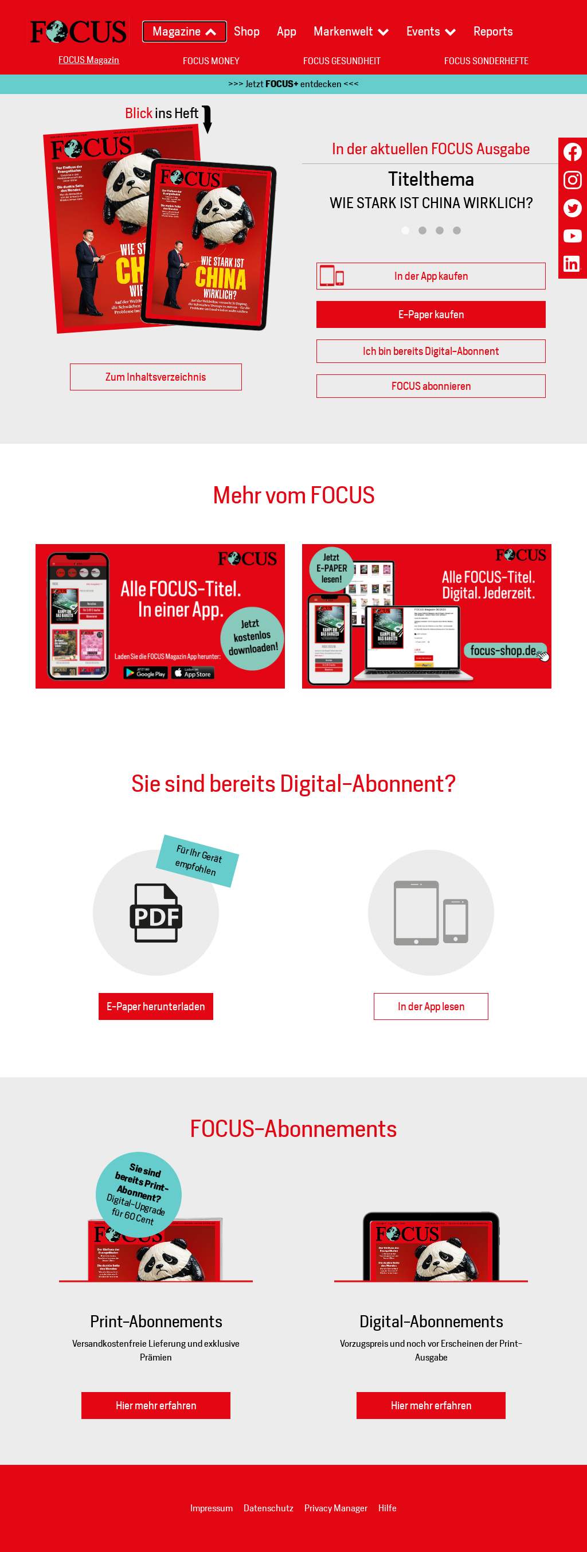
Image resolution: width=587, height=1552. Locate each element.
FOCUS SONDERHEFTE (486, 61)
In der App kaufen (431, 276)
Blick (162, 113)
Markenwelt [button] (343, 31)
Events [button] (423, 31)
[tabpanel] (431, 193)
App (286, 31)
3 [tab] (439, 231)
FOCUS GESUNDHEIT (342, 61)
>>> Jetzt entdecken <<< (293, 84)
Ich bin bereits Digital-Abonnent (431, 351)
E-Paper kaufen (431, 314)
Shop (247, 31)
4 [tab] (457, 231)
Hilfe (387, 1508)
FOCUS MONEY (211, 61)
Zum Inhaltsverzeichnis (155, 377)
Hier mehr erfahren (156, 1405)
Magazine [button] (176, 31)
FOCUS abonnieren (431, 386)
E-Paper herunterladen (156, 1006)
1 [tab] (405, 231)
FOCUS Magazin (88, 59)
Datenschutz (269, 1508)
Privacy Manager (335, 1508)
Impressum (211, 1508)
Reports (493, 31)
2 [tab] (422, 231)
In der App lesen (431, 1006)
